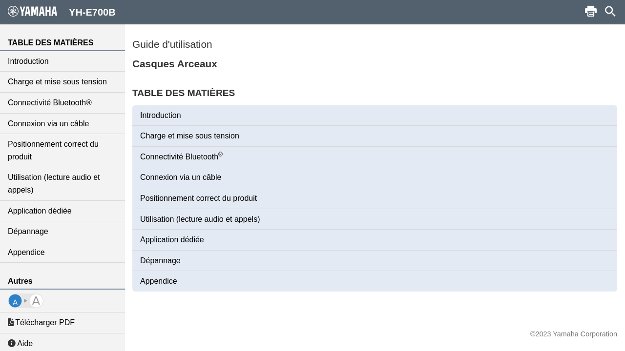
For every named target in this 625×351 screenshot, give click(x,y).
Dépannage (28, 231)
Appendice (26, 252)
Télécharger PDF (41, 322)
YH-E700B (62, 12)
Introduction (28, 61)
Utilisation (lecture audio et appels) (54, 183)
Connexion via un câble (48, 123)
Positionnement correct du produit (53, 150)
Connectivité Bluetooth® (50, 102)
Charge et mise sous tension (57, 82)
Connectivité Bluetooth (181, 156)
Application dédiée (40, 211)
